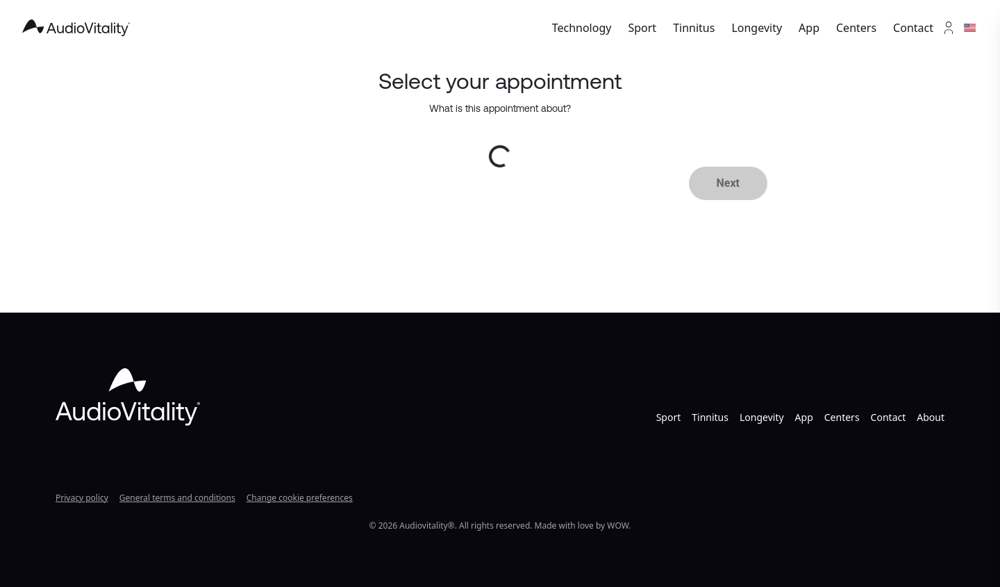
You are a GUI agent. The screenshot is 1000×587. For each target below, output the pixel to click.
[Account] (948, 28)
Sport (642, 27)
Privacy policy (82, 498)
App (809, 27)
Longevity (756, 27)
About (930, 417)
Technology (582, 27)
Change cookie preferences (300, 498)
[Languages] (971, 27)
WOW (617, 525)
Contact (913, 27)
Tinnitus (694, 27)
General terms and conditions (177, 498)
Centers (856, 27)
